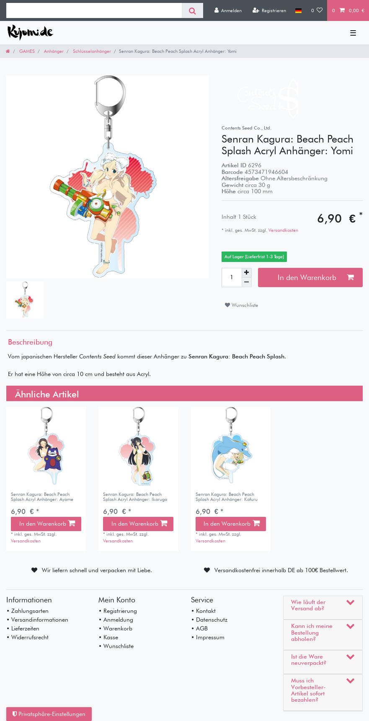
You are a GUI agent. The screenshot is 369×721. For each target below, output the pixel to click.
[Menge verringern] (247, 282)
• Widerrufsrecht (27, 637)
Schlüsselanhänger (91, 51)
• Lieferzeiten (22, 628)
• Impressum (207, 637)
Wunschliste (241, 305)
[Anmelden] (227, 10)
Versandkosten (282, 230)
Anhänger (53, 51)
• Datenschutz (209, 619)
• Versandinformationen (37, 619)
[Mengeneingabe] (232, 277)
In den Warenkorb (316, 277)
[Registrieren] (269, 10)
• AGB (199, 628)
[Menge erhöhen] (247, 273)
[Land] (298, 10)
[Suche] (192, 10)
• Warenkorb (115, 628)
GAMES (26, 51)
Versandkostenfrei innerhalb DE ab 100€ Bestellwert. (281, 570)
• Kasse (108, 637)
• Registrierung (117, 610)
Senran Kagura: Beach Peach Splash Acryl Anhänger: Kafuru (227, 497)
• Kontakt (203, 610)
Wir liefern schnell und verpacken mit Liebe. (97, 570)
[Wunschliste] (317, 10)
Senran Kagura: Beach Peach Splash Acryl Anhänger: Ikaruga (135, 497)
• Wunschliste (116, 646)
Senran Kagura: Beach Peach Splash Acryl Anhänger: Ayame (42, 497)
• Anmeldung (115, 619)
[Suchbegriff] (94, 10)
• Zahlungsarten (27, 610)
